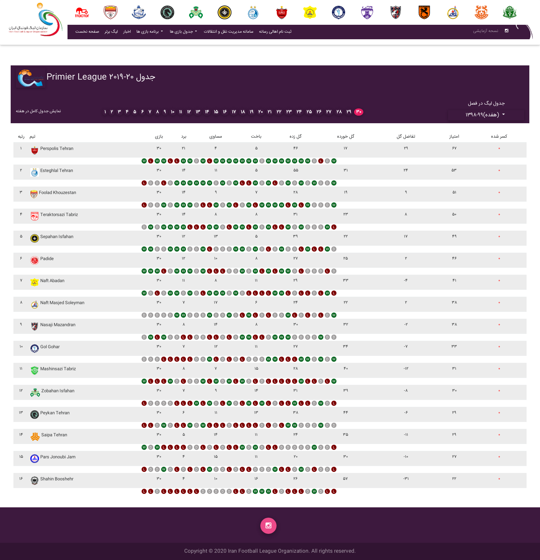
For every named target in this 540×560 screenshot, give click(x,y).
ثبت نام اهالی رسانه (276, 33)
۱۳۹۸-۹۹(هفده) (483, 115)
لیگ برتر (111, 33)
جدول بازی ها (182, 33)
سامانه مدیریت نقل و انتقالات (230, 33)
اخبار (128, 33)
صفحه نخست (87, 33)
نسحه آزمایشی (485, 32)
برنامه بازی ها (148, 33)
